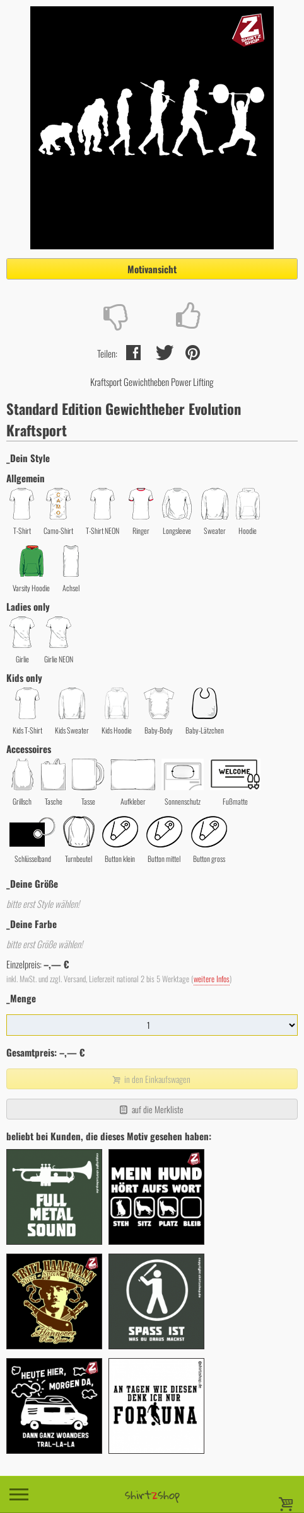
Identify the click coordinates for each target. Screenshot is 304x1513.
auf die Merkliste (150, 1109)
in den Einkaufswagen (150, 1078)
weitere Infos (212, 979)
